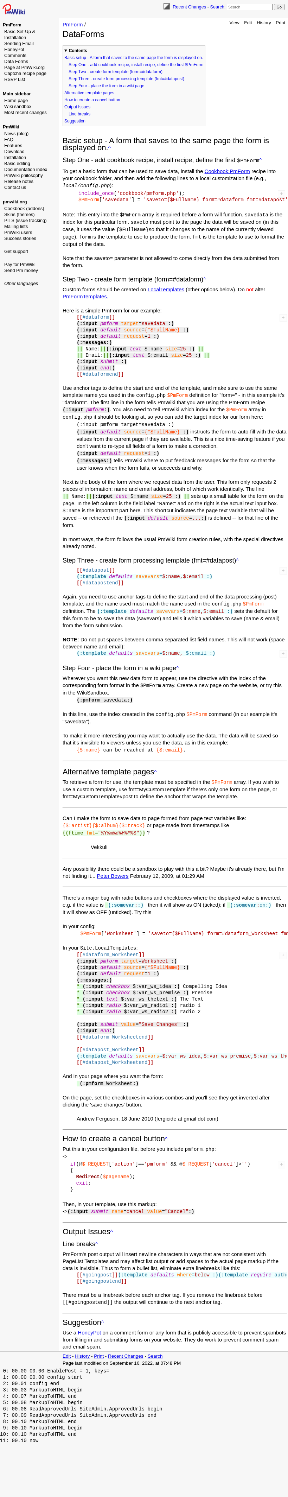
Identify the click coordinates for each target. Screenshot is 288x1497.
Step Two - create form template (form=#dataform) (115, 71)
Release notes (18, 181)
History (264, 22)
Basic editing (17, 163)
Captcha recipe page (25, 73)
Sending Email (19, 43)
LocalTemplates (166, 287)
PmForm (12, 24)
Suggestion (74, 121)
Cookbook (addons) (24, 208)
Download (14, 151)
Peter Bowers (113, 866)
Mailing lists (16, 226)
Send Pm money (21, 270)
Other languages (21, 283)
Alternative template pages (89, 92)
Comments (15, 55)
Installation (15, 157)
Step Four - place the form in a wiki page (106, 85)
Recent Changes (189, 6)
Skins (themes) (19, 214)
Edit (248, 22)
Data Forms (16, 61)
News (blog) (16, 133)
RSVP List (14, 79)
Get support (16, 251)
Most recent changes (25, 112)
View (234, 22)
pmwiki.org (15, 201)
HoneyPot (14, 49)
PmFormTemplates (85, 294)
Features (13, 145)
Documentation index (25, 169)
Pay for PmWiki (20, 264)
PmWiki (11, 126)
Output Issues (77, 106)
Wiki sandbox (17, 106)
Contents (78, 50)
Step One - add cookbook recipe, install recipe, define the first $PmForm (136, 64)
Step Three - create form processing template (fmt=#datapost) (126, 78)
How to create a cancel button (92, 99)
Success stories (20, 238)
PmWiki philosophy (23, 175)
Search (217, 6)
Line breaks (79, 114)
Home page (16, 100)
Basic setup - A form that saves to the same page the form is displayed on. (133, 57)
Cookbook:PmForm (227, 170)
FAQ (8, 139)
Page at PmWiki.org (24, 67)
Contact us (15, 187)
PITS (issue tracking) (25, 220)
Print (280, 22)
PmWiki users (18, 232)
